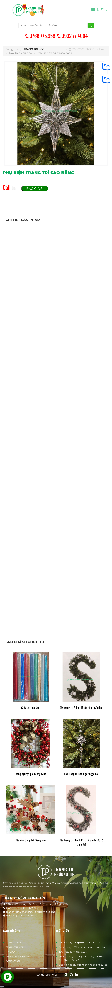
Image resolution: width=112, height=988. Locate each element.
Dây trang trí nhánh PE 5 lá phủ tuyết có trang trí (81, 842)
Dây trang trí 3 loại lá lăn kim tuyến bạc (81, 708)
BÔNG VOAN (13, 961)
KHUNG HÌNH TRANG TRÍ (20, 956)
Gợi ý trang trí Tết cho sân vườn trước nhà (82, 947)
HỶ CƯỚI (11, 951)
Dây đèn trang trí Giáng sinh (31, 840)
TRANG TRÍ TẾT (14, 942)
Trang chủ (12, 49)
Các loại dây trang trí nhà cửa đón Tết (79, 942)
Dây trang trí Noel (21, 53)
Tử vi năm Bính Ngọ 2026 (73, 951)
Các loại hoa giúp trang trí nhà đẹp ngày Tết (83, 964)
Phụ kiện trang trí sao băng (54, 53)
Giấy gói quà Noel (30, 708)
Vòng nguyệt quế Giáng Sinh (31, 774)
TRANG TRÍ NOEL (35, 49)
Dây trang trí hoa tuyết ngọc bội (81, 774)
